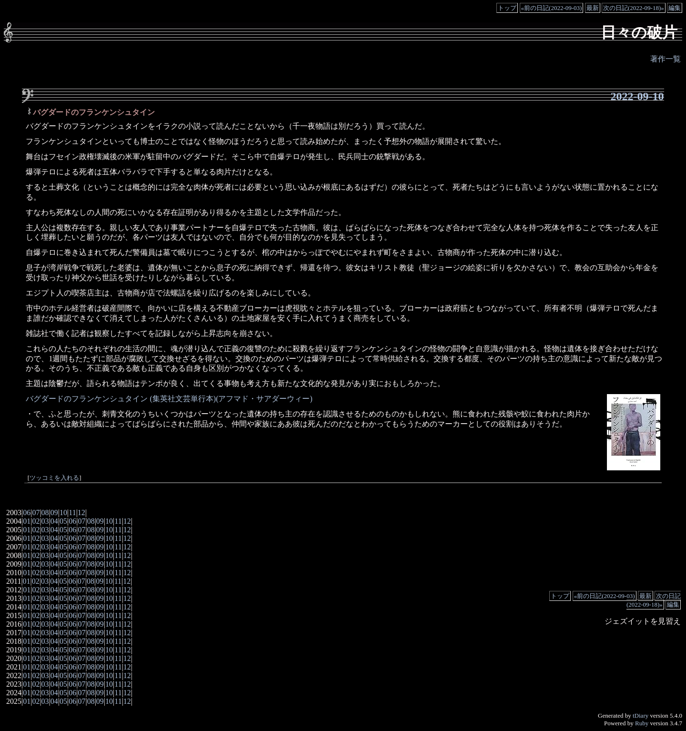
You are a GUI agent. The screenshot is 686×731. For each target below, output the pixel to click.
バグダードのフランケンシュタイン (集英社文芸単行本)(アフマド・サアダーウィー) (169, 399)
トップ (507, 7)
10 (63, 512)
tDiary (640, 715)
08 (45, 512)
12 (81, 512)
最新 (592, 7)
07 (36, 512)
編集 (674, 7)
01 (26, 521)
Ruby (641, 723)
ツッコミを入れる (54, 478)
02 (36, 521)
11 (72, 512)
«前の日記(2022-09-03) (551, 7)
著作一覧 (665, 59)
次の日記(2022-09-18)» (633, 7)
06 (26, 512)
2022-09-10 (637, 96)
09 (54, 512)
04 (54, 521)
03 (45, 521)
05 (63, 521)
